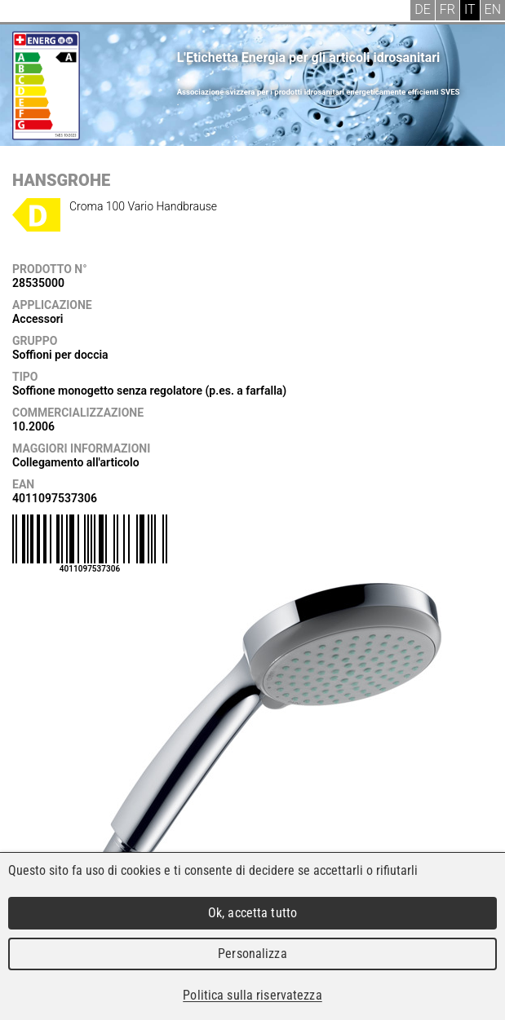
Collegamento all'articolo (76, 462)
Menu (24, 12)
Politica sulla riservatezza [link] (252, 995)
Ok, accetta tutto (252, 913)
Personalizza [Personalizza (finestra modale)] (252, 953)
